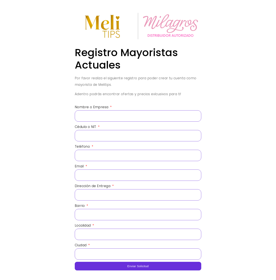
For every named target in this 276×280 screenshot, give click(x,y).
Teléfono (83, 146)
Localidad (83, 225)
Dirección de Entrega (93, 186)
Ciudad (81, 245)
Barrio (80, 205)
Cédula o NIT (86, 126)
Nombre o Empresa (92, 107)
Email (80, 166)
